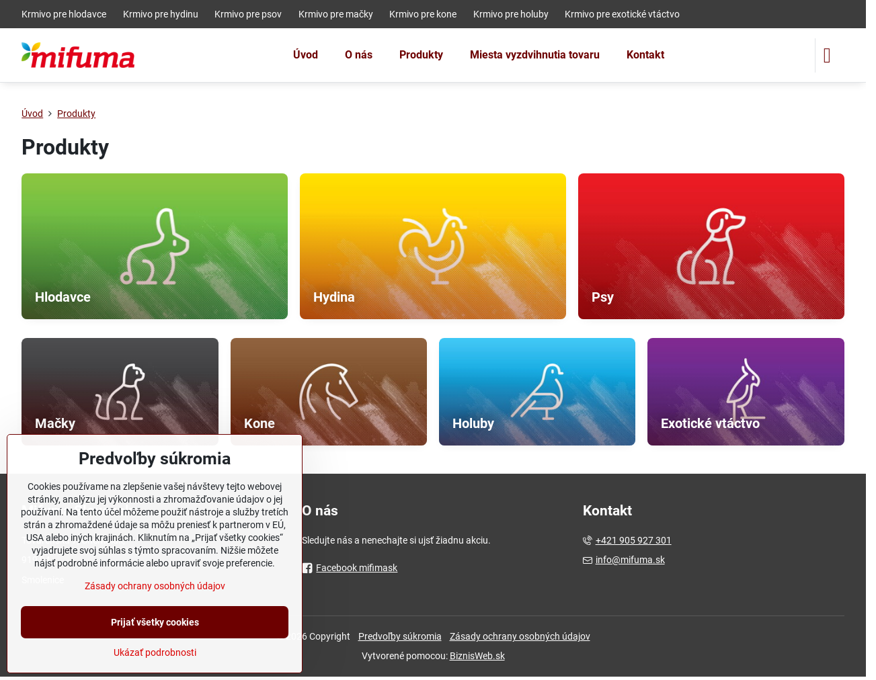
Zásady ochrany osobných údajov (520, 636)
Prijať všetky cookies (155, 622)
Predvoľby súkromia (400, 636)
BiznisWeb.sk (477, 655)
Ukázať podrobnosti (155, 652)
